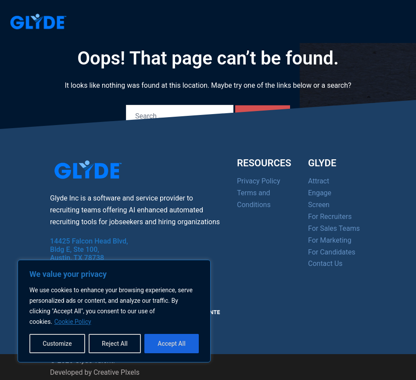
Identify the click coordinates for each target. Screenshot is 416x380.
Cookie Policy (72, 321)
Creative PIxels (116, 372)
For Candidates (331, 252)
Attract (318, 181)
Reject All (115, 343)
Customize (57, 343)
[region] (114, 311)
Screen (319, 205)
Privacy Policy (258, 181)
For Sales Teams (334, 228)
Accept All (172, 343)
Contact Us (325, 263)
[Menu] (385, 19)
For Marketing (329, 240)
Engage (319, 193)
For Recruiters (329, 216)
